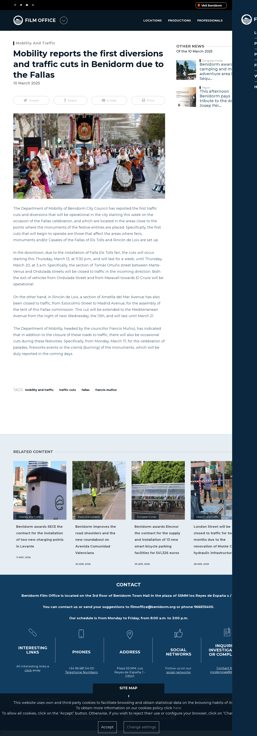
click (28, 670)
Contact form (227, 668)
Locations (152, 20)
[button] (31, 100)
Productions (179, 20)
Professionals (210, 20)
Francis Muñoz (106, 390)
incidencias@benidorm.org (231, 672)
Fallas (85, 390)
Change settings (141, 727)
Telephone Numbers (81, 672)
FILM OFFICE (41, 20)
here (177, 708)
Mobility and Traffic (35, 43)
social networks (178, 672)
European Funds (212, 60)
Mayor (206, 87)
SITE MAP (128, 688)
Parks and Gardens (89, 516)
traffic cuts (67, 390)
